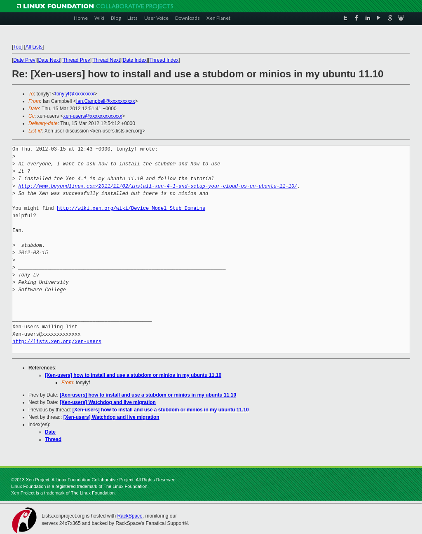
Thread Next (106, 60)
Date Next (49, 60)
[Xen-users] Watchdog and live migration (108, 402)
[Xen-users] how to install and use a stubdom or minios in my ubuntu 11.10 (133, 375)
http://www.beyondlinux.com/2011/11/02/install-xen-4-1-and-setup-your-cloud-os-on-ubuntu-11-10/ (157, 186)
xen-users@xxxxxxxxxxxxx (92, 116)
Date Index (135, 60)
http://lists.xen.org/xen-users (56, 341)
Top (17, 47)
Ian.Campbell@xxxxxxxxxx (105, 101)
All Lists (34, 47)
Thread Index (164, 60)
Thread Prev (76, 60)
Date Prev (24, 60)
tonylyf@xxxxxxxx (74, 94)
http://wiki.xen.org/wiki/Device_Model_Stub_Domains (131, 208)
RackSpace (129, 516)
